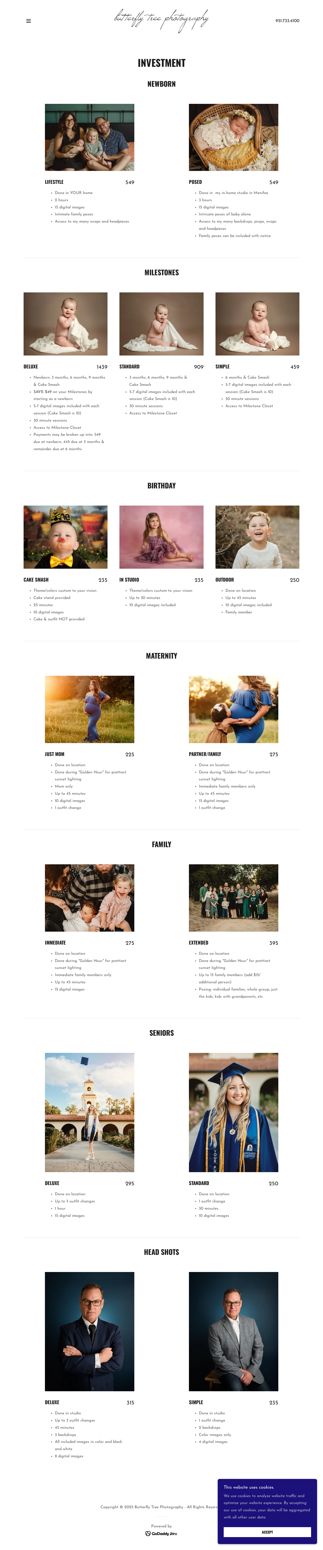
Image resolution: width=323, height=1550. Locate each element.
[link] (161, 19)
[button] (29, 21)
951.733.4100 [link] (287, 21)
